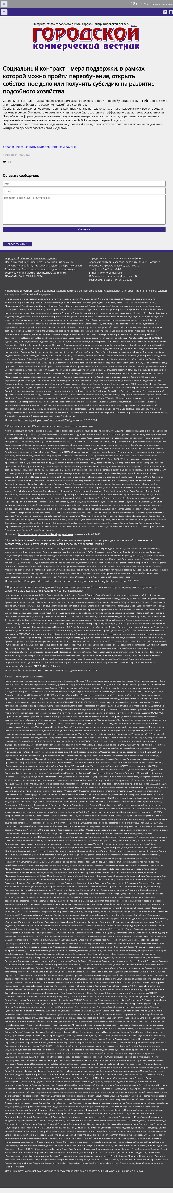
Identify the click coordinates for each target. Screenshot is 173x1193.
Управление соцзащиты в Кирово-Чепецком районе (39, 147)
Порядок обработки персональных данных (31, 263)
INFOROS (120, 285)
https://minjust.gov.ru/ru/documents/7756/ (44, 425)
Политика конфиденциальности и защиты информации (39, 267)
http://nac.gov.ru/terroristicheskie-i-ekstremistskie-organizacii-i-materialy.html (65, 586)
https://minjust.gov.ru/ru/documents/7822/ (44, 675)
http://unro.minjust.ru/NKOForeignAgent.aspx (45, 539)
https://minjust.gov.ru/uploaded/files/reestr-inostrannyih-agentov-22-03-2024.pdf (66, 1176)
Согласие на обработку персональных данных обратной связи (43, 270)
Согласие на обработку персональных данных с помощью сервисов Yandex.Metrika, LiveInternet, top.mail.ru (40, 276)
